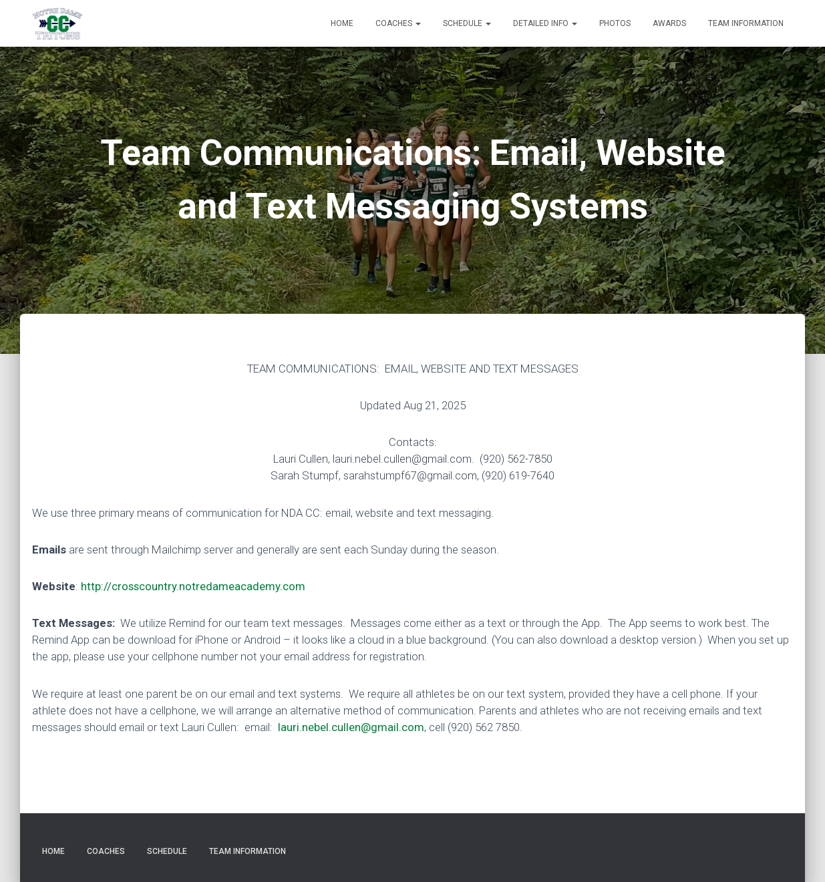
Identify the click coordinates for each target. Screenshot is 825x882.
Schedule (467, 23)
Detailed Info (545, 23)
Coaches (398, 23)
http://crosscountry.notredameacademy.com (193, 586)
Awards (669, 23)
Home (342, 23)
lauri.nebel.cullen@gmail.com (351, 727)
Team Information (746, 23)
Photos (615, 23)
